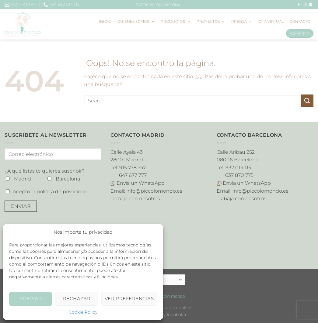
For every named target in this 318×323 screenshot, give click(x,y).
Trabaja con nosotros (135, 198)
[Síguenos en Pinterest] (310, 5)
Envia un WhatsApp (137, 183)
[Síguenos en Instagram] (304, 5)
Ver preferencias (129, 298)
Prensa (241, 21)
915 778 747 (132, 167)
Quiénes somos (136, 21)
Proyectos (211, 21)
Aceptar (30, 298)
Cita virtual (271, 21)
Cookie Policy (83, 312)
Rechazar (77, 298)
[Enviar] (307, 100)
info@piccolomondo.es (154, 191)
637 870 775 (239, 175)
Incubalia (176, 314)
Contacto (300, 21)
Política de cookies (172, 307)
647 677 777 (133, 175)
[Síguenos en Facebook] (299, 5)
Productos (175, 21)
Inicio (105, 21)
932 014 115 (238, 167)
